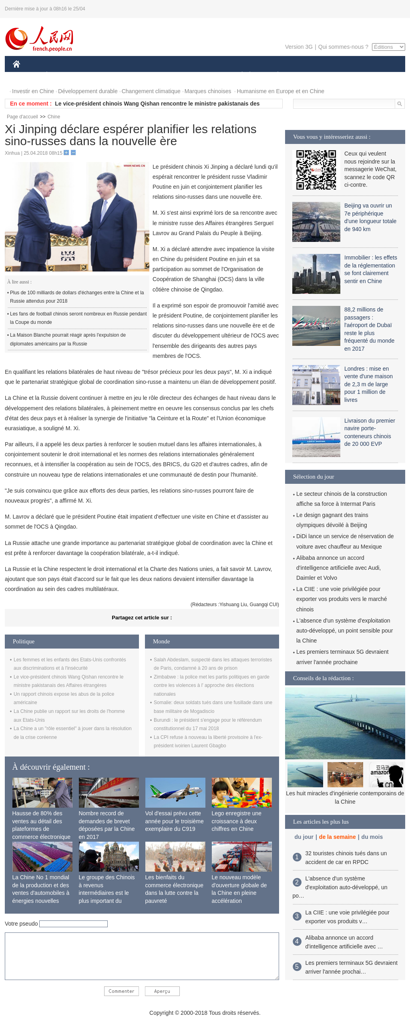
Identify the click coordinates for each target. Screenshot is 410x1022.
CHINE (26, 75)
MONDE (98, 75)
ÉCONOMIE (61, 75)
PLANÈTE (273, 75)
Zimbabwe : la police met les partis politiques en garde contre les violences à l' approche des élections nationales (211, 685)
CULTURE (202, 75)
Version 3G (299, 47)
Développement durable (88, 91)
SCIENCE (166, 75)
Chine (54, 117)
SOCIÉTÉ (238, 75)
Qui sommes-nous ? (343, 47)
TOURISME (340, 75)
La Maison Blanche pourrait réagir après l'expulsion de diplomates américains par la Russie (68, 339)
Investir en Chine (33, 91)
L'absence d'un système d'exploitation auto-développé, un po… (340, 887)
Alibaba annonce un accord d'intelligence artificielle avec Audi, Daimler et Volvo (338, 568)
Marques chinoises (208, 91)
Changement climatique (151, 91)
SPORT (306, 75)
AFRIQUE (131, 75)
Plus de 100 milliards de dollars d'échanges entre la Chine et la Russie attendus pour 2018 (77, 297)
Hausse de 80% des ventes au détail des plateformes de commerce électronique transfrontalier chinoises (42, 829)
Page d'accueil (22, 117)
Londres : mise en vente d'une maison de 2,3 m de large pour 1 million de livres (368, 384)
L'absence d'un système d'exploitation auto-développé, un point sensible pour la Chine (344, 630)
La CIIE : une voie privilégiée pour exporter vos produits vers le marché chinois (341, 599)
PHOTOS (376, 75)
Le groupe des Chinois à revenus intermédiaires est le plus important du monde (107, 893)
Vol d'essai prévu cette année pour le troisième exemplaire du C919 (174, 821)
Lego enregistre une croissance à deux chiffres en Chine (237, 821)
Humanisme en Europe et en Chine (280, 91)
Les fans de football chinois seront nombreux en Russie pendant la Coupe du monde (78, 318)
